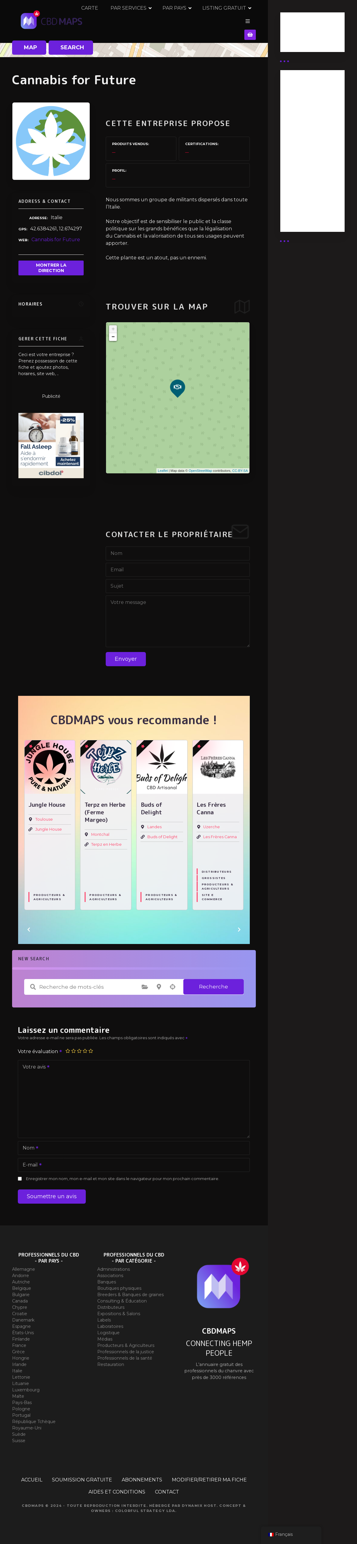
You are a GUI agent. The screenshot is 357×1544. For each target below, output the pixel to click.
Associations (110, 1272)
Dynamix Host (199, 1502)
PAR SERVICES (154, 19)
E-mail (30, 1161)
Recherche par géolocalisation (173, 983)
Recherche (213, 983)
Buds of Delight (162, 833)
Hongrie (20, 1354)
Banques (106, 1278)
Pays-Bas (22, 1399)
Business (295, 34)
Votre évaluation (40, 1048)
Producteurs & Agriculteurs (49, 893)
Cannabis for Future (55, 236)
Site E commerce (212, 893)
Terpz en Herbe (106, 841)
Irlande (19, 1361)
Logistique (108, 1329)
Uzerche (211, 823)
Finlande (21, 1335)
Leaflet (163, 467)
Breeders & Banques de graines (130, 1291)
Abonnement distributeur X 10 (306, 149)
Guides (293, 41)
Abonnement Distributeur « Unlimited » (302, 99)
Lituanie (20, 1380)
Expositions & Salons (118, 1310)
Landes (154, 823)
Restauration (110, 1361)
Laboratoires (110, 1322)
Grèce (18, 1348)
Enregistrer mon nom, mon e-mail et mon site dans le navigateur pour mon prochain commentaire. (122, 1175)
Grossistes (214, 874)
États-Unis (23, 1329)
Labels (104, 1316)
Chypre (19, 1303)
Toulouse (44, 816)
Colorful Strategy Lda (145, 1507)
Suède (19, 1430)
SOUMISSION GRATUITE (82, 1476)
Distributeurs (217, 868)
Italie (17, 1367)
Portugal (21, 1411)
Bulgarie (21, 1291)
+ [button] (113, 325)
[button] (28, 925)
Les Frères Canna (220, 833)
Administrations (113, 1265)
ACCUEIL (31, 1476)
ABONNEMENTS (142, 1476)
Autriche (21, 1278)
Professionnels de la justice (125, 1348)
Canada (20, 1297)
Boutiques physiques (119, 1284)
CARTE (115, 19)
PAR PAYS (200, 19)
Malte (18, 1392)
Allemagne (23, 1265)
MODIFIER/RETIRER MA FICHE (209, 1476)
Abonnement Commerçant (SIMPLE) (302, 206)
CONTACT (167, 1488)
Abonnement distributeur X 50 (306, 126)
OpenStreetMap (200, 467)
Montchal (100, 831)
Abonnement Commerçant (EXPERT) (302, 176)
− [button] (113, 333)
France (19, 1342)
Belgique (21, 1284)
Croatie (19, 1310)
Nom (28, 1144)
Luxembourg (26, 1386)
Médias (104, 1335)
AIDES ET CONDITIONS (116, 1488)
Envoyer (126, 655)
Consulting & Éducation (122, 1297)
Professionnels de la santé (124, 1354)
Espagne (21, 1322)
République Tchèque (34, 1418)
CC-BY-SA (240, 467)
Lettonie (21, 1373)
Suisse (18, 1437)
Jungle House (48, 826)
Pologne (21, 1405)
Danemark (23, 1316)
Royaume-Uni (26, 1424)
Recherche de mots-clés (33, 983)
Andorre (20, 1272)
